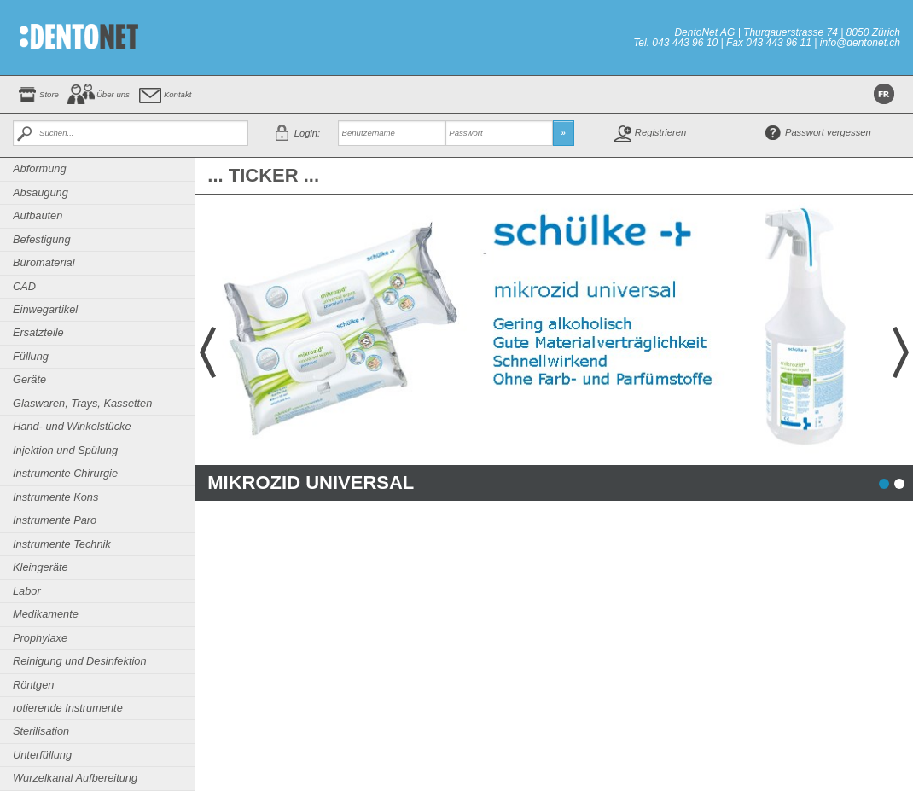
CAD (24, 286)
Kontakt (178, 94)
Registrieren (660, 132)
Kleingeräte (40, 567)
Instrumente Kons (55, 497)
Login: (307, 133)
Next (903, 352)
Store (49, 94)
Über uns (113, 94)
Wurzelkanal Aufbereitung (75, 777)
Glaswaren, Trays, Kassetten (82, 403)
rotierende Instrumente (68, 707)
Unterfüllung (42, 754)
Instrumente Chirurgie (65, 473)
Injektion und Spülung (65, 450)
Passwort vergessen (828, 132)
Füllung (31, 356)
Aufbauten (37, 215)
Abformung (40, 168)
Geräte (29, 379)
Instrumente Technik (62, 544)
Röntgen (33, 684)
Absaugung (40, 192)
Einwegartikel (45, 309)
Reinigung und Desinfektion (80, 660)
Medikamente (46, 613)
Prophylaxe (40, 637)
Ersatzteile (38, 332)
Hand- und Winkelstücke (72, 426)
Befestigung (42, 239)
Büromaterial (44, 262)
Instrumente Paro (54, 520)
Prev (205, 352)
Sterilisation (41, 730)
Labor (27, 590)
